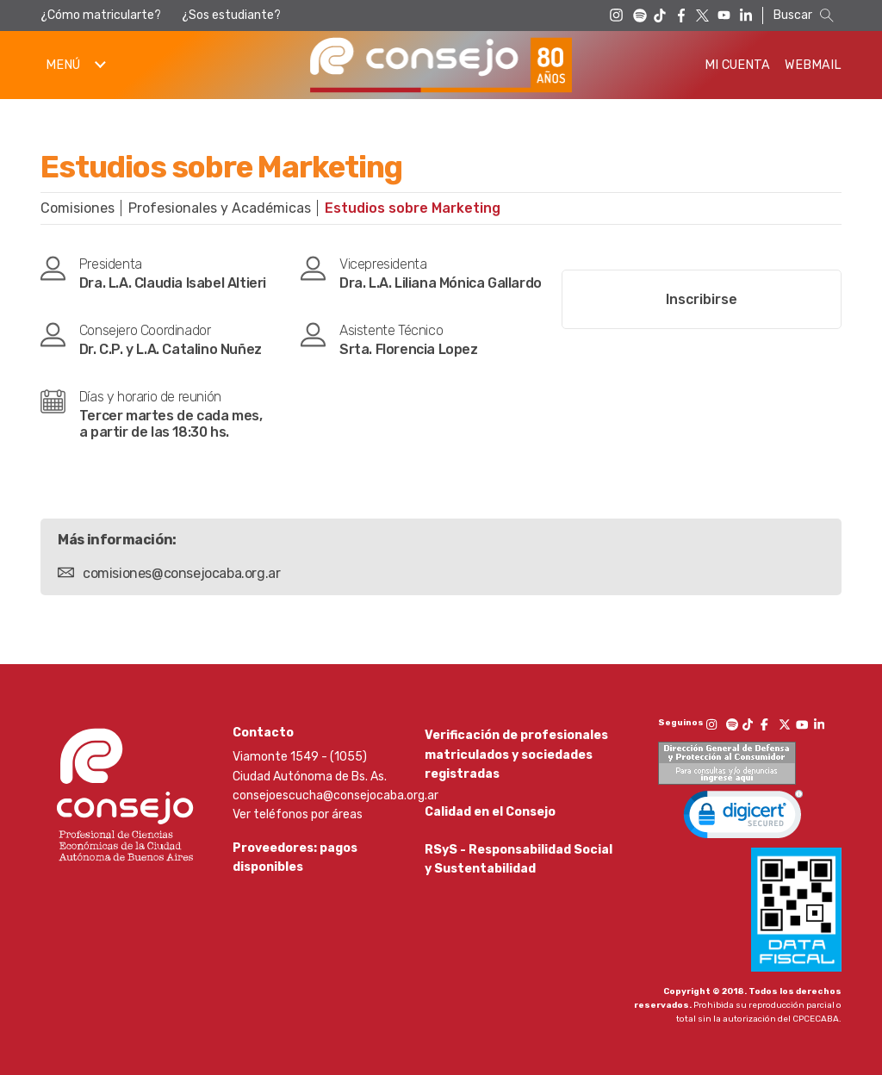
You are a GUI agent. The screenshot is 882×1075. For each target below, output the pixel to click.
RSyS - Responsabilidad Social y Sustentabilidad (518, 870)
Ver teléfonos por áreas (298, 814)
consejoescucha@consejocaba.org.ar (335, 795)
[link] (743, 818)
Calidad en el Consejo (490, 818)
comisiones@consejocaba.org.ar (181, 573)
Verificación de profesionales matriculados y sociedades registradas (516, 754)
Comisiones (77, 208)
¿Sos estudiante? (231, 15)
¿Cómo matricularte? (100, 15)
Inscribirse (701, 299)
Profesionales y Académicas (219, 208)
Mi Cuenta (737, 65)
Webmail (813, 65)
